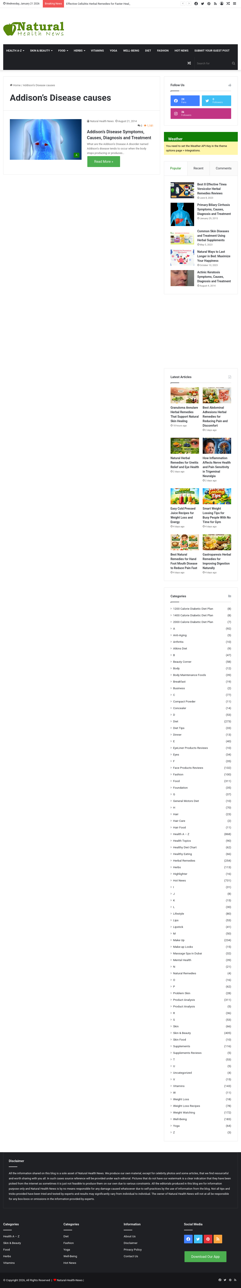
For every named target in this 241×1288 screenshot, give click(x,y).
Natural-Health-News (70, 1280)
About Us (130, 1236)
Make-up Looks (183, 946)
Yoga (113, 50)
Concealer (179, 708)
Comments (224, 168)
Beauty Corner (182, 661)
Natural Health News (102, 121)
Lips (176, 920)
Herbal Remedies (184, 860)
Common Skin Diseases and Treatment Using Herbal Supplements (213, 235)
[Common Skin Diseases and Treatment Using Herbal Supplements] (182, 237)
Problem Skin (181, 993)
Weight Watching (184, 1112)
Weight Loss (181, 1099)
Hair (176, 814)
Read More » (103, 162)
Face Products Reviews (188, 767)
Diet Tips (178, 728)
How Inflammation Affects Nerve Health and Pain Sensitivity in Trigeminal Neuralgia (217, 467)
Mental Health (182, 960)
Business (179, 688)
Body (176, 668)
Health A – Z (181, 834)
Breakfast (179, 681)
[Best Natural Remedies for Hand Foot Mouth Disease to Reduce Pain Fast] (185, 542)
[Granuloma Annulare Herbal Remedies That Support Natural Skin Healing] (185, 395)
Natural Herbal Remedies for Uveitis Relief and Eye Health (185, 462)
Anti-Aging (180, 635)
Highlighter (180, 873)
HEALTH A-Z (14, 50)
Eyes (176, 754)
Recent (198, 168)
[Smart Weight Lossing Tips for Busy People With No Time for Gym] (217, 496)
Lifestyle (178, 913)
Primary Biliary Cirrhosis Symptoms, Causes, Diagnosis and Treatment (214, 209)
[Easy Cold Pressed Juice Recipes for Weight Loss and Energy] (185, 496)
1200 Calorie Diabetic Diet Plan (193, 608)
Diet (148, 50)
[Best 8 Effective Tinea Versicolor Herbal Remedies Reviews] (182, 190)
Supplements (181, 1046)
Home (15, 85)
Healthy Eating (182, 854)
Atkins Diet (180, 648)
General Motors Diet (186, 801)
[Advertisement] (161, 21)
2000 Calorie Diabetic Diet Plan (193, 622)
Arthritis (178, 641)
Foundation (180, 787)
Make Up (178, 940)
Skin (176, 1026)
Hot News (182, 50)
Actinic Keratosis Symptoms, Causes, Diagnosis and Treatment (214, 277)
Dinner (177, 734)
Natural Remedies (184, 973)
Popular (175, 168)
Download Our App (205, 1257)
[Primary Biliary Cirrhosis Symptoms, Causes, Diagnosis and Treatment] (182, 214)
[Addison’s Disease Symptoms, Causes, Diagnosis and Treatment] (46, 139)
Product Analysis (184, 999)
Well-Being (131, 50)
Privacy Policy (133, 1249)
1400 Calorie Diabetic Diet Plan (193, 615)
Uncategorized (182, 1072)
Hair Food (179, 827)
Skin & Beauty (40, 50)
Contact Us (131, 1256)
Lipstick (178, 927)
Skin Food (179, 1039)
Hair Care (179, 820)
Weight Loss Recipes (186, 1106)
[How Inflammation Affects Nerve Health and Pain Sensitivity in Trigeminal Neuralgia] (217, 446)
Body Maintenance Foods (189, 675)
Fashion (163, 50)
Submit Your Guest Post (211, 50)
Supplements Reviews (187, 1052)
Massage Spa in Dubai (187, 953)
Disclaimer (130, 1243)
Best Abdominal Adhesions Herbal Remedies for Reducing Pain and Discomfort (215, 416)
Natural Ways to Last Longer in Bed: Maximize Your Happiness (214, 256)
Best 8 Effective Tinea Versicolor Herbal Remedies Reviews (212, 189)
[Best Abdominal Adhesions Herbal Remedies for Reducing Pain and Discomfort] (217, 395)
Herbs (78, 50)
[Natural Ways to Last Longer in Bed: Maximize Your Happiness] (182, 258)
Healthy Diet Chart (185, 847)
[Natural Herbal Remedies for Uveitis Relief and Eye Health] (185, 446)
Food (61, 50)
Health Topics (182, 840)
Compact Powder (184, 701)
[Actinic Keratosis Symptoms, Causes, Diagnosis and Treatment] (182, 278)
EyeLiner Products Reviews (190, 748)
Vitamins (97, 50)
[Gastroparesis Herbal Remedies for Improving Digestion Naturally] (217, 542)
